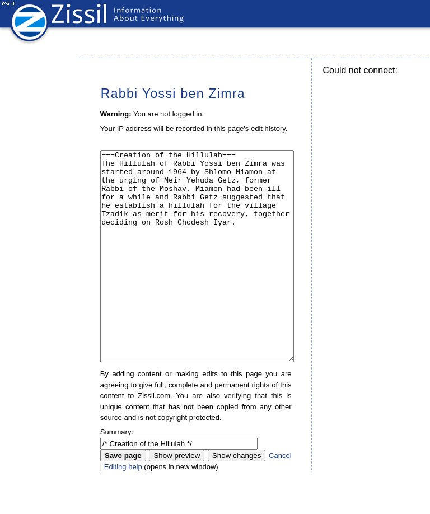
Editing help (123, 508)
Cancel (280, 497)
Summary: (116, 474)
